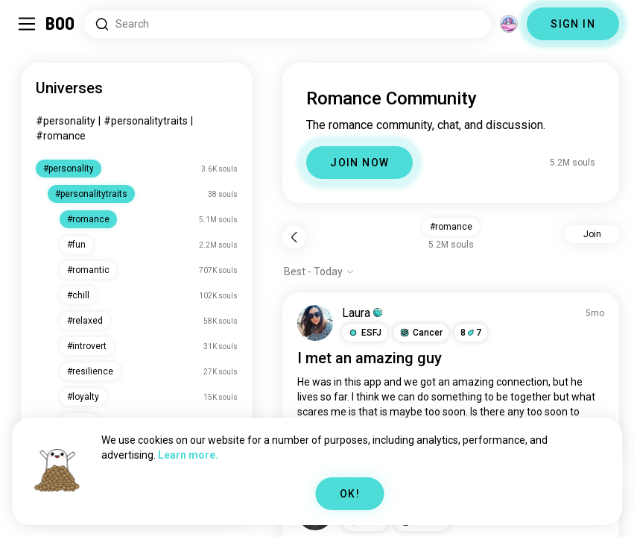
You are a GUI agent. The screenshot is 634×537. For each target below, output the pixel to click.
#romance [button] (451, 227)
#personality (65, 121)
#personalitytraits (146, 121)
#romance (61, 136)
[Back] (294, 237)
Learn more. (188, 455)
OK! (350, 494)
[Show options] (319, 271)
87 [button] (470, 332)
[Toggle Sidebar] (26, 23)
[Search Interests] (287, 24)
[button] (364, 333)
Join (592, 234)
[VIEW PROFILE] (315, 323)
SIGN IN (573, 24)
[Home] (60, 24)
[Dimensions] (509, 24)
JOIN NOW (359, 163)
